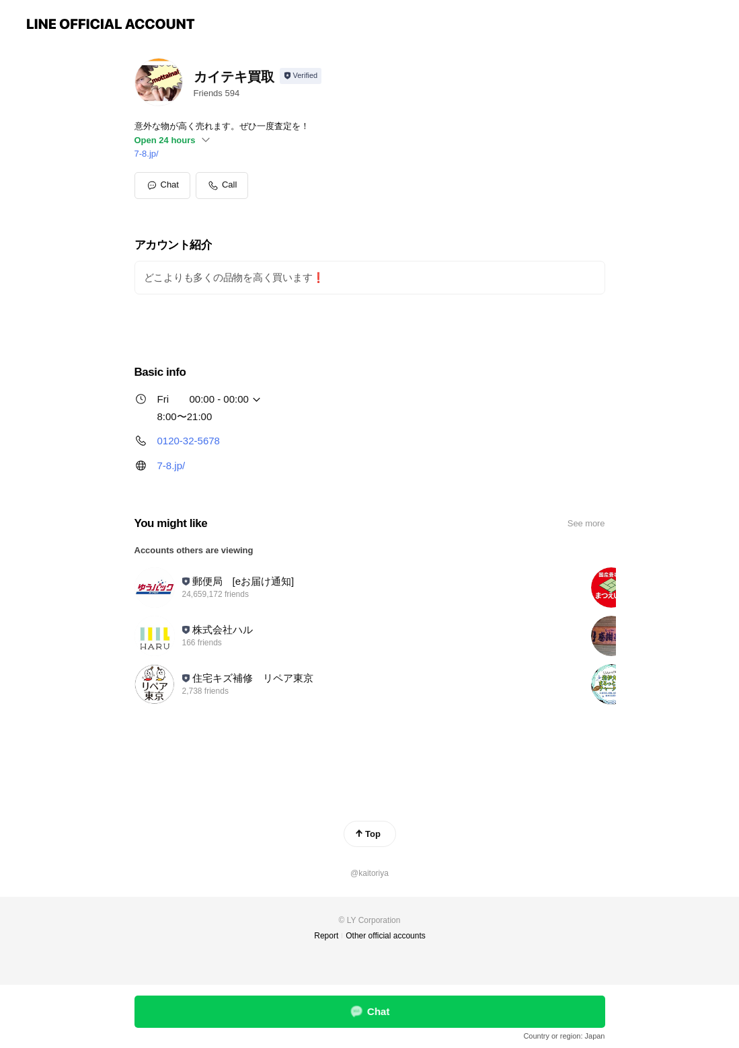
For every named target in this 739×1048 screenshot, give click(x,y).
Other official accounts (386, 935)
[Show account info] (301, 76)
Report (326, 935)
